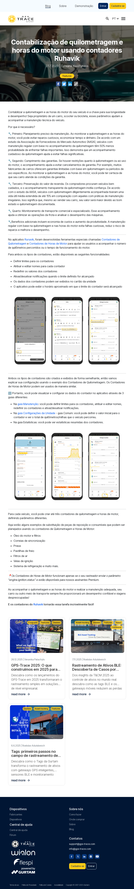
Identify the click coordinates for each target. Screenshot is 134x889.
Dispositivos (16, 819)
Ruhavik (38, 604)
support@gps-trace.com (82, 843)
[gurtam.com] (23, 852)
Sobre (63, 6)
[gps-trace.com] (21, 19)
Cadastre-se (117, 5)
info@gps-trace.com (80, 848)
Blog (48, 6)
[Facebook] (71, 856)
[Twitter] (78, 856)
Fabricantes (16, 814)
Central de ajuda (18, 830)
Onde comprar (77, 819)
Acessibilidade (58, 885)
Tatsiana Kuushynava (74, 66)
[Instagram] (90, 856)
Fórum (13, 834)
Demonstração (84, 6)
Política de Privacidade (29, 885)
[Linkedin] (84, 856)
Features (67, 75)
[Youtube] (97, 856)
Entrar (103, 5)
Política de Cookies (45, 885)
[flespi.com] (23, 862)
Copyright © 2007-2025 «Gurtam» (78, 885)
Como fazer (75, 814)
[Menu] (123, 18)
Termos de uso (14, 885)
